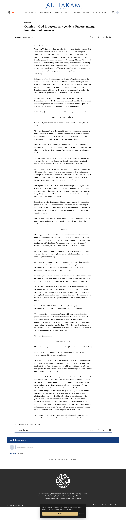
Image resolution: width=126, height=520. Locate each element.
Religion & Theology (62, 12)
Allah (26, 424)
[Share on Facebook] (110, 37)
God (35, 424)
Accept (60, 513)
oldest (20, 453)
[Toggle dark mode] (13, 12)
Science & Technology (81, 12)
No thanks (81, 513)
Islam (39, 424)
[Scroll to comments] (98, 37)
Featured (31, 424)
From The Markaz (30, 12)
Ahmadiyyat (21, 424)
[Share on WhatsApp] (107, 37)
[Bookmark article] (92, 37)
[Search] (113, 12)
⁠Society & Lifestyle (99, 12)
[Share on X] (103, 37)
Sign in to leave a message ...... (26, 447)
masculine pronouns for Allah (45, 309)
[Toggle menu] (9, 12)
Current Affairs (45, 12)
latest (13, 453)
